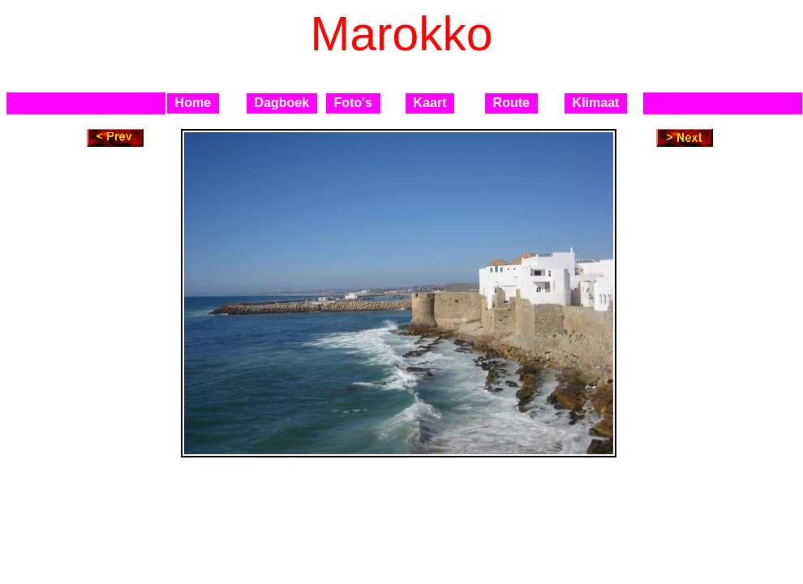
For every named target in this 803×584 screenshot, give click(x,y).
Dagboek (282, 103)
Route (511, 103)
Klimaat (596, 103)
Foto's (353, 103)
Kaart (430, 103)
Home (193, 103)
